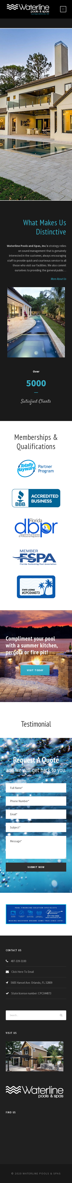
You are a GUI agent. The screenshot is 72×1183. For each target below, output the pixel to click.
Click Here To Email (22, 972)
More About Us (58, 278)
